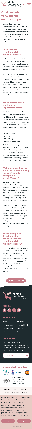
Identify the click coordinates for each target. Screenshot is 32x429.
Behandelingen (8, 325)
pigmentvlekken (17, 195)
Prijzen (5, 332)
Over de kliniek (22, 325)
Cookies (7, 392)
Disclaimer (7, 389)
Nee (24, 421)
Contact (20, 332)
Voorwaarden (24, 389)
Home (5, 322)
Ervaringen (21, 322)
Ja (8, 421)
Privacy (15, 389)
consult (20, 261)
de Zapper (6, 42)
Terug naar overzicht (16, 280)
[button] (24, 4)
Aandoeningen (8, 328)
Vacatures (21, 328)
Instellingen (16, 426)
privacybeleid (20, 350)
